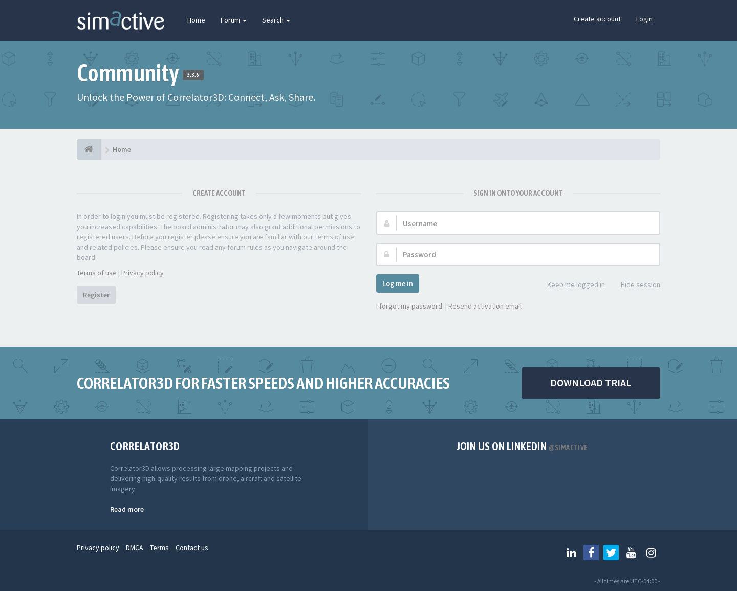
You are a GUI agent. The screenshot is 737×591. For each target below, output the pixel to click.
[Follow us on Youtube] (631, 552)
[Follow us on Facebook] (591, 552)
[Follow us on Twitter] (611, 552)
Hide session (635, 285)
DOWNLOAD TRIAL (591, 382)
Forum (234, 20)
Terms (159, 547)
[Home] (89, 149)
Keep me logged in (570, 285)
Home (196, 20)
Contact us (192, 547)
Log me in (397, 283)
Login (644, 19)
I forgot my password (409, 306)
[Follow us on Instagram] (651, 552)
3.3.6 (193, 75)
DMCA (134, 547)
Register (96, 294)
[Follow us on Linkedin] (571, 552)
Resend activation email (485, 306)
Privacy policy (142, 272)
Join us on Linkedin (522, 446)
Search (276, 20)
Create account (597, 19)
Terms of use (97, 272)
